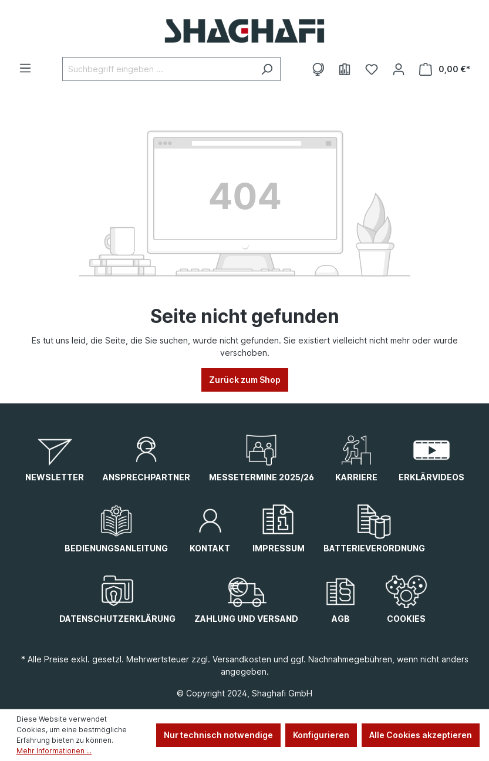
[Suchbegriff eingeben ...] (158, 69)
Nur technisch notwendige (218, 735)
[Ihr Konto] (398, 69)
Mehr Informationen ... (54, 750)
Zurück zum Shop (245, 380)
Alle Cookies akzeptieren (420, 735)
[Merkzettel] (371, 69)
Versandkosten (242, 659)
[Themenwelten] (317, 69)
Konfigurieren (321, 735)
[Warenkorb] (444, 69)
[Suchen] (267, 69)
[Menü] (25, 68)
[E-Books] (344, 69)
